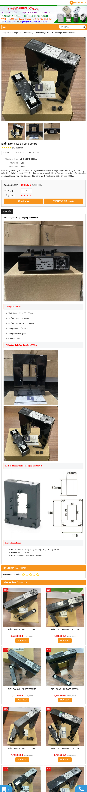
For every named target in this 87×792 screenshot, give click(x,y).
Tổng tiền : (9, 195)
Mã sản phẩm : (11, 159)
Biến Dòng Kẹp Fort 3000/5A (65, 689)
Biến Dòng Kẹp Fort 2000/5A (22, 749)
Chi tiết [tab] (7, 211)
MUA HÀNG (23, 201)
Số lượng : (9, 190)
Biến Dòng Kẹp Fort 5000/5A (65, 629)
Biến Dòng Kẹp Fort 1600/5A (65, 749)
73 (18, 148)
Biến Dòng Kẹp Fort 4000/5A (22, 629)
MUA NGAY (22, 640)
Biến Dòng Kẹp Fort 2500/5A (22, 689)
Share (7, 153)
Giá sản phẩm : (11, 185)
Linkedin (34, 153)
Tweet (20, 153)
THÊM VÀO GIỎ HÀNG (63, 201)
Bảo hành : (13, 167)
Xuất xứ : (14, 163)
